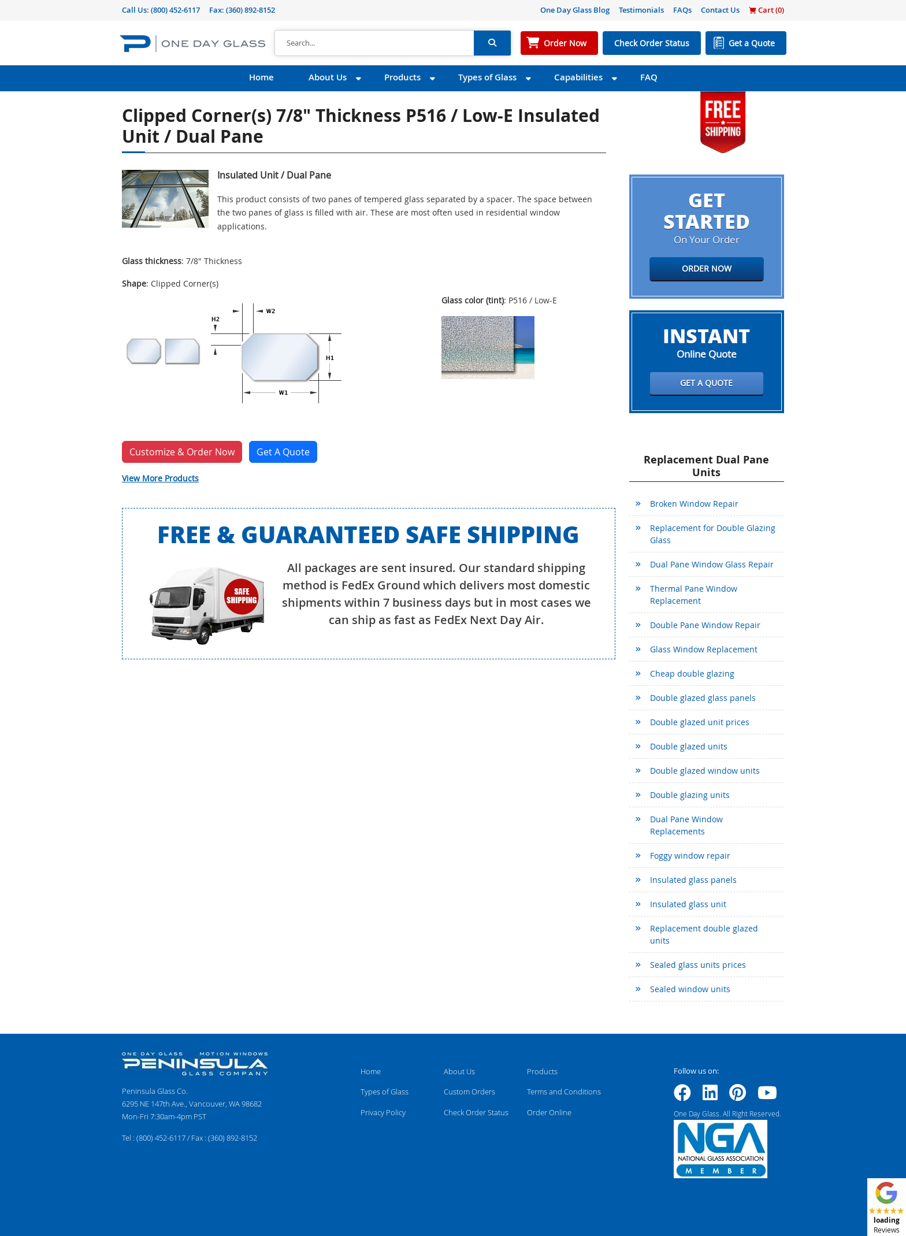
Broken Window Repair (694, 503)
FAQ (649, 77)
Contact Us (720, 10)
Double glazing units (690, 794)
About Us (328, 77)
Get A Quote (283, 452)
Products (402, 77)
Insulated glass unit (688, 904)
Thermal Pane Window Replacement (693, 594)
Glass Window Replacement (704, 649)
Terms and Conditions (564, 1091)
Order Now (565, 43)
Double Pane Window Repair (705, 624)
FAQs (682, 10)
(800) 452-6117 (175, 10)
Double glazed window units (705, 770)
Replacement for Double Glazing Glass (712, 533)
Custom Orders (469, 1091)
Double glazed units (688, 746)
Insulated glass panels (693, 879)
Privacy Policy (383, 1112)
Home (261, 77)
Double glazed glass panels (703, 697)
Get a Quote (752, 43)
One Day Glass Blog (575, 10)
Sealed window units (690, 988)
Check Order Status (651, 43)
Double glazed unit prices (699, 722)
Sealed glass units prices (698, 964)
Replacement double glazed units (704, 934)
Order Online (549, 1112)
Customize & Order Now (182, 452)
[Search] (374, 43)
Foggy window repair (690, 855)
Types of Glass (487, 77)
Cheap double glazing (692, 673)
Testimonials (641, 10)
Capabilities (578, 77)
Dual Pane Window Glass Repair (712, 564)
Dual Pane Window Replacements (686, 825)
